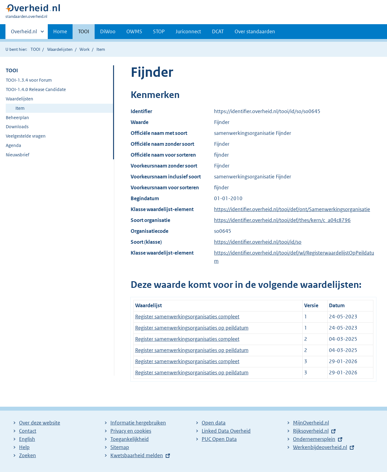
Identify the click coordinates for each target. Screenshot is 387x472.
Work (84, 49)
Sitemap (119, 447)
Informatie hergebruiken (138, 422)
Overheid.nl (24, 33)
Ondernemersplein (314, 439)
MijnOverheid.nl (311, 422)
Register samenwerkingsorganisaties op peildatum (192, 327)
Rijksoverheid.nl (311, 431)
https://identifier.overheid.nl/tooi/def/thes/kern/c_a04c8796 (282, 220)
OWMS (134, 31)
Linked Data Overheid (226, 431)
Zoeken (27, 455)
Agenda (13, 145)
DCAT (218, 31)
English (27, 439)
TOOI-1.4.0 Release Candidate (36, 89)
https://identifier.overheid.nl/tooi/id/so (257, 242)
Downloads (17, 126)
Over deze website (39, 422)
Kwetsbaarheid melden (136, 455)
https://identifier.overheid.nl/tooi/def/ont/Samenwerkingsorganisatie (292, 209)
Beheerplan (17, 117)
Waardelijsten (60, 49)
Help (24, 447)
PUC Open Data (219, 439)
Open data (214, 422)
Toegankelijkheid (129, 439)
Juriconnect (188, 31)
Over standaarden (255, 31)
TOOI (83, 31)
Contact (27, 431)
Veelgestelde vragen (26, 136)
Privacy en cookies (130, 431)
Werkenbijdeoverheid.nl (320, 447)
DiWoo (107, 31)
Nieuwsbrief (17, 155)
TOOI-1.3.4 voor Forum (29, 80)
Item (19, 108)
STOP (159, 31)
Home (60, 31)
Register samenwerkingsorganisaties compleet (187, 316)
